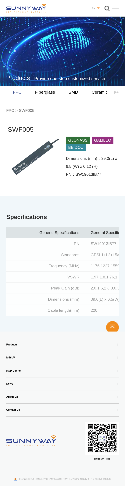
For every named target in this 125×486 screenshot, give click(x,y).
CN (95, 8)
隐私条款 (107, 479)
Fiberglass (45, 92)
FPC (17, 92)
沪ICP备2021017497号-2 (83, 479)
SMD (73, 92)
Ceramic (100, 92)
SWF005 (27, 110)
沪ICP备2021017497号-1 (59, 479)
